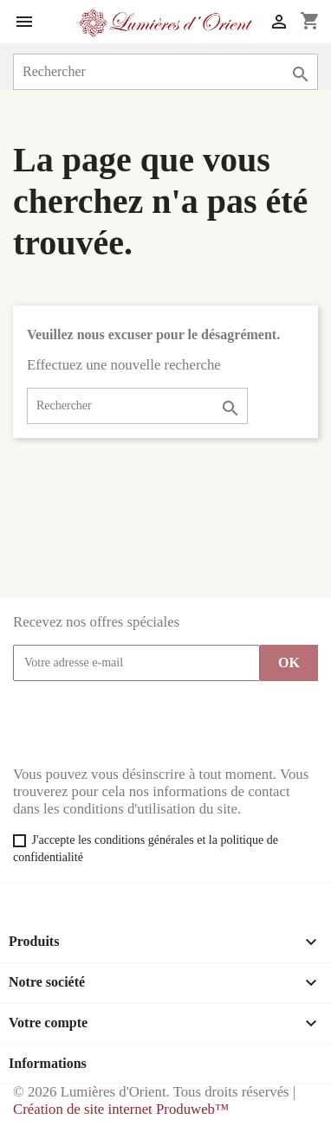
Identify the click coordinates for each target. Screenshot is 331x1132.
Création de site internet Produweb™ (121, 1109)
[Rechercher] (165, 72)
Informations (48, 1063)
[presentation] (144, 723)
